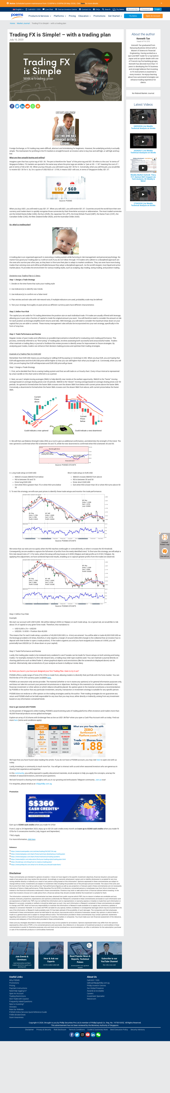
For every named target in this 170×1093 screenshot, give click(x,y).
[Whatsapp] (32, 106)
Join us (98, 780)
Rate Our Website (16, 1009)
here (16, 720)
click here (31, 839)
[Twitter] (17, 106)
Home (12, 23)
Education (84, 16)
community (19, 773)
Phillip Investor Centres (96, 985)
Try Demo (118, 9)
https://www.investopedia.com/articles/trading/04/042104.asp (33, 851)
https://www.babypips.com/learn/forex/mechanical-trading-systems (35, 857)
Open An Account (153, 16)
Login (157, 9)
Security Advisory (138, 1030)
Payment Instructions (18, 988)
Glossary (13, 1007)
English (18, 9)
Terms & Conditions (77, 1030)
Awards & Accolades (95, 991)
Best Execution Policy (119, 1030)
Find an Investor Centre (66, 9)
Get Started (115, 16)
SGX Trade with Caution (19, 999)
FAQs (96, 9)
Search (106, 9)
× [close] (161, 3)
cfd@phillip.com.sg (44, 784)
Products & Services (40, 16)
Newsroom (91, 999)
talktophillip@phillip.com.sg (98, 983)
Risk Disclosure (60, 1030)
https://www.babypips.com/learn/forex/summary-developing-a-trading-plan (38, 854)
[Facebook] (12, 106)
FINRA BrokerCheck (17, 1015)
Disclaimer (29, 1030)
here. (49, 678)
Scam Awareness (16, 1017)
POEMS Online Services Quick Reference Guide (28, 1012)
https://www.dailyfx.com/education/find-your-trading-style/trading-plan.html (38, 859)
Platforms (60, 16)
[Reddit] (27, 106)
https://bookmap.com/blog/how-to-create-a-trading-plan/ (31, 862)
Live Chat (48, 9)
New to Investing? (16, 1004)
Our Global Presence (95, 988)
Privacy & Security (43, 1030)
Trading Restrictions (17, 996)
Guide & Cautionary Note (97, 1030)
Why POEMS (14, 980)
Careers (90, 993)
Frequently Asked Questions (20, 1001)
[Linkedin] (22, 106)
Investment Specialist (96, 996)
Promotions (99, 16)
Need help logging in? (18, 991)
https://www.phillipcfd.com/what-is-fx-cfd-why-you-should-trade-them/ (36, 865)
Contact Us (85, 9)
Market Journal (23, 23)
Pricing (72, 16)
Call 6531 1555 (33, 9)
